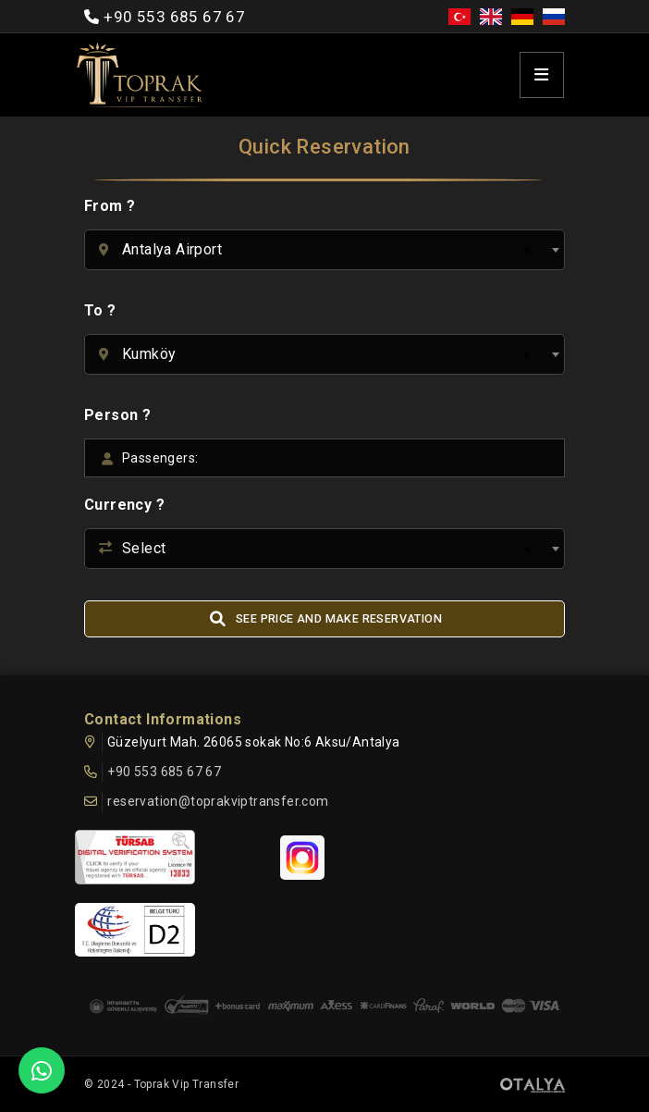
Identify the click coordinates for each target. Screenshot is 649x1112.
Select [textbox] (143, 548)
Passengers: (160, 458)
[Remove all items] (525, 252)
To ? (100, 310)
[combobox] (324, 249)
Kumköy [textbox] (149, 354)
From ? (109, 206)
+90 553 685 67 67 (174, 16)
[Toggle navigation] (541, 75)
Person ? (117, 415)
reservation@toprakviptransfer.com (217, 801)
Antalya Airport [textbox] (172, 249)
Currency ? (124, 504)
